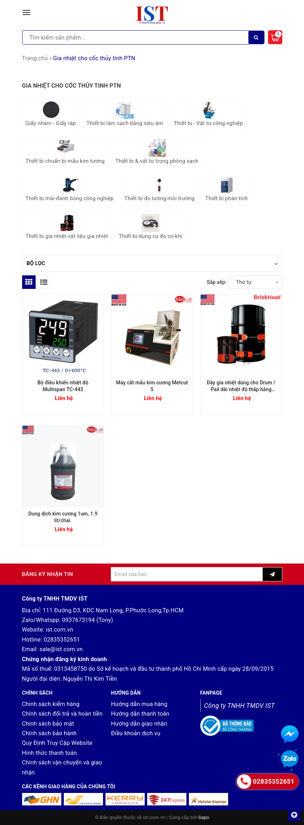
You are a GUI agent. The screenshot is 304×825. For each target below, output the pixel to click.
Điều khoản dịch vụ (136, 733)
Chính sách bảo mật (48, 723)
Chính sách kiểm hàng (51, 704)
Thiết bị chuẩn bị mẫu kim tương (65, 151)
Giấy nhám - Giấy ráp (51, 113)
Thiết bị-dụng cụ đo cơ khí (150, 226)
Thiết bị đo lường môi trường (159, 189)
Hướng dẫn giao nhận (139, 723)
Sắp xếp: (216, 282)
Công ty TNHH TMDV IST (239, 705)
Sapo (203, 817)
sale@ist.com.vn (61, 649)
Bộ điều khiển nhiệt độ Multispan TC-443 (62, 386)
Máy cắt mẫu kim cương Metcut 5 (152, 386)
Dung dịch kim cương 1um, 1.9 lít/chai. (62, 517)
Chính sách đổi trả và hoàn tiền (62, 713)
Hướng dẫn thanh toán (140, 713)
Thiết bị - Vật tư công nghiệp (208, 113)
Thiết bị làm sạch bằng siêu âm (125, 113)
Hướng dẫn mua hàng (139, 704)
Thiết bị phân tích (226, 189)
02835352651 (61, 639)
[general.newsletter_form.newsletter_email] (187, 574)
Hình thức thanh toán (49, 752)
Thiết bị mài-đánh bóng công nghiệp (70, 189)
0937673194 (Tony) (87, 620)
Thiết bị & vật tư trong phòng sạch (157, 151)
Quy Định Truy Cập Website (57, 743)
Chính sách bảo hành (49, 733)
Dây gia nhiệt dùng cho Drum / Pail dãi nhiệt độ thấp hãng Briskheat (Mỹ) (241, 386)
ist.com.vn (59, 629)
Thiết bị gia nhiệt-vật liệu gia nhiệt (67, 226)
